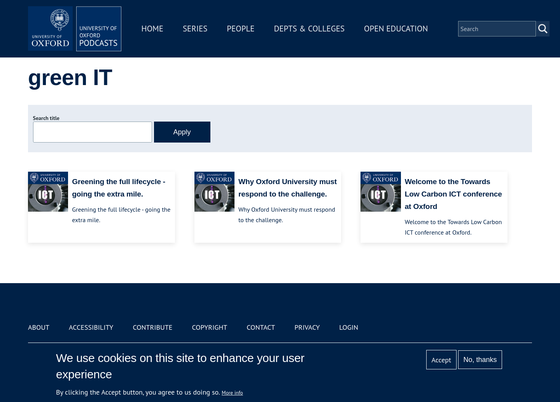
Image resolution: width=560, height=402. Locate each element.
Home (152, 28)
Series (195, 28)
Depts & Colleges (309, 28)
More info (232, 392)
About (38, 327)
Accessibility (91, 327)
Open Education (396, 28)
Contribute (152, 327)
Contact (261, 327)
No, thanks (480, 360)
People (240, 28)
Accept (441, 359)
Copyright (209, 327)
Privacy (307, 327)
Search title (46, 118)
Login (348, 327)
